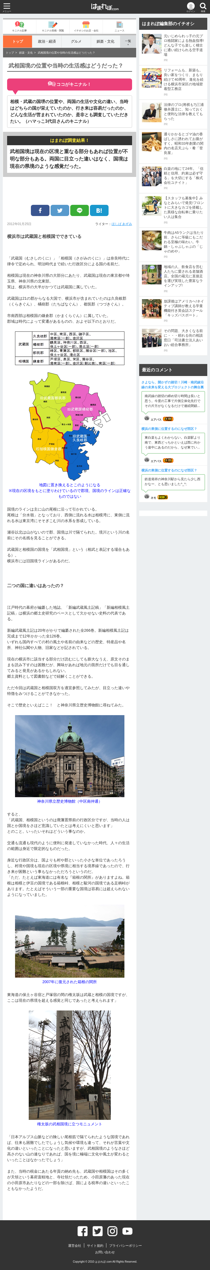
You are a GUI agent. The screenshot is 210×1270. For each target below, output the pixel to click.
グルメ (76, 41)
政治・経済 (47, 41)
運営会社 (74, 1246)
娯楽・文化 (105, 41)
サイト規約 (95, 1246)
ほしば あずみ (122, 224)
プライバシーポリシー (125, 1246)
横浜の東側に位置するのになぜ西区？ (169, 429)
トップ (17, 41)
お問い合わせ (105, 1252)
